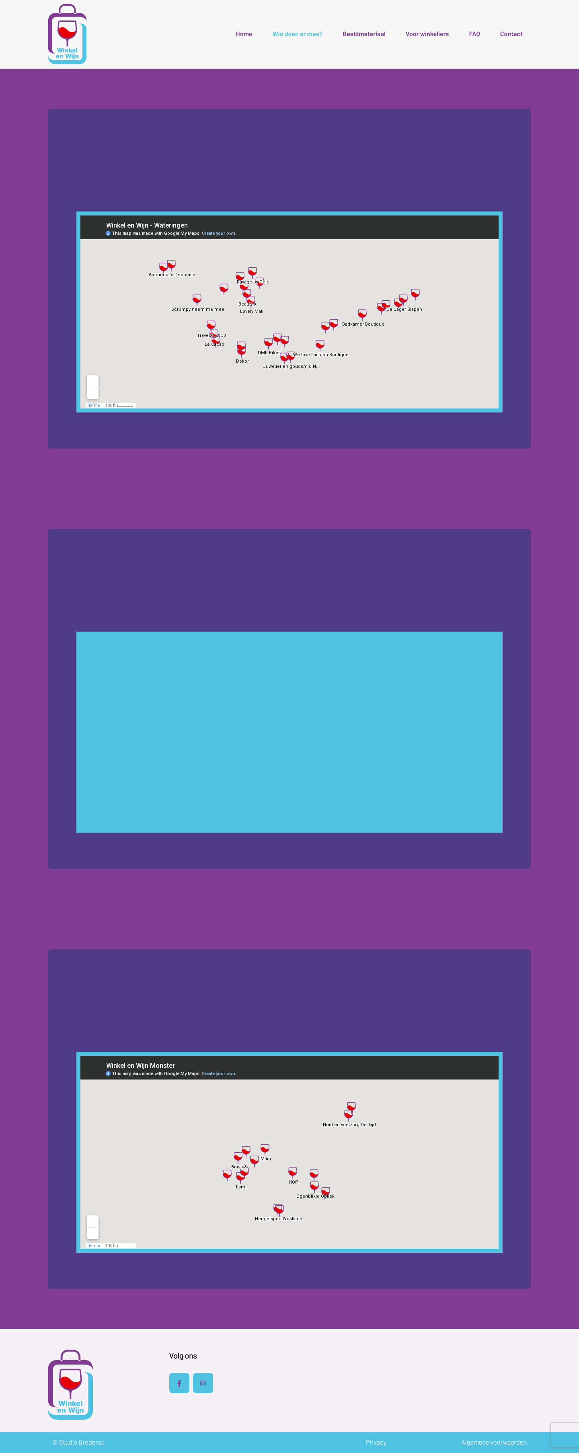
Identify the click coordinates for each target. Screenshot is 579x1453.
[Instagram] (203, 1383)
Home (244, 34)
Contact (511, 34)
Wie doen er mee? (298, 34)
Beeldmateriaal (364, 34)
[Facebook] (179, 1383)
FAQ (474, 34)
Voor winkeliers (427, 34)
